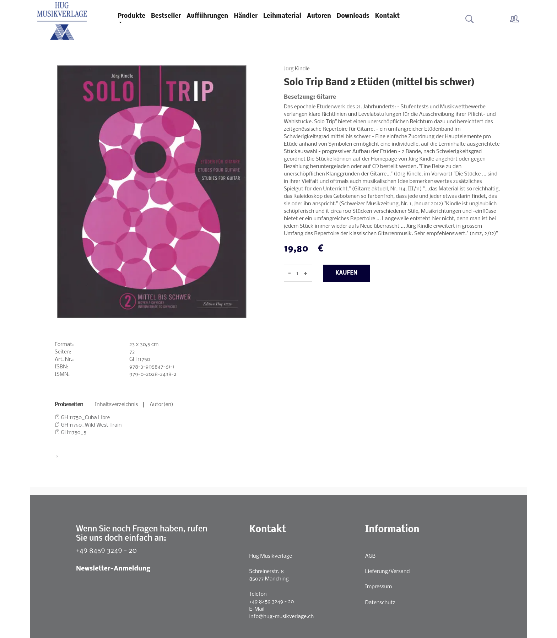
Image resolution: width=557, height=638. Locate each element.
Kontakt (387, 16)
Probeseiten (69, 404)
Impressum (378, 587)
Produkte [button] (131, 16)
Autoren (319, 16)
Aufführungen (207, 16)
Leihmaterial (282, 16)
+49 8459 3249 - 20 (106, 551)
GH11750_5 (73, 433)
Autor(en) (161, 404)
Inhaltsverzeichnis (116, 404)
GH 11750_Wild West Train (91, 425)
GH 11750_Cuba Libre (85, 418)
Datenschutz (380, 603)
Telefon (258, 594)
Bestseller (166, 16)
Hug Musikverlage (270, 556)
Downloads (353, 16)
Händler (246, 16)
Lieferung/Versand (387, 571)
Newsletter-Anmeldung (113, 569)
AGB (370, 556)
